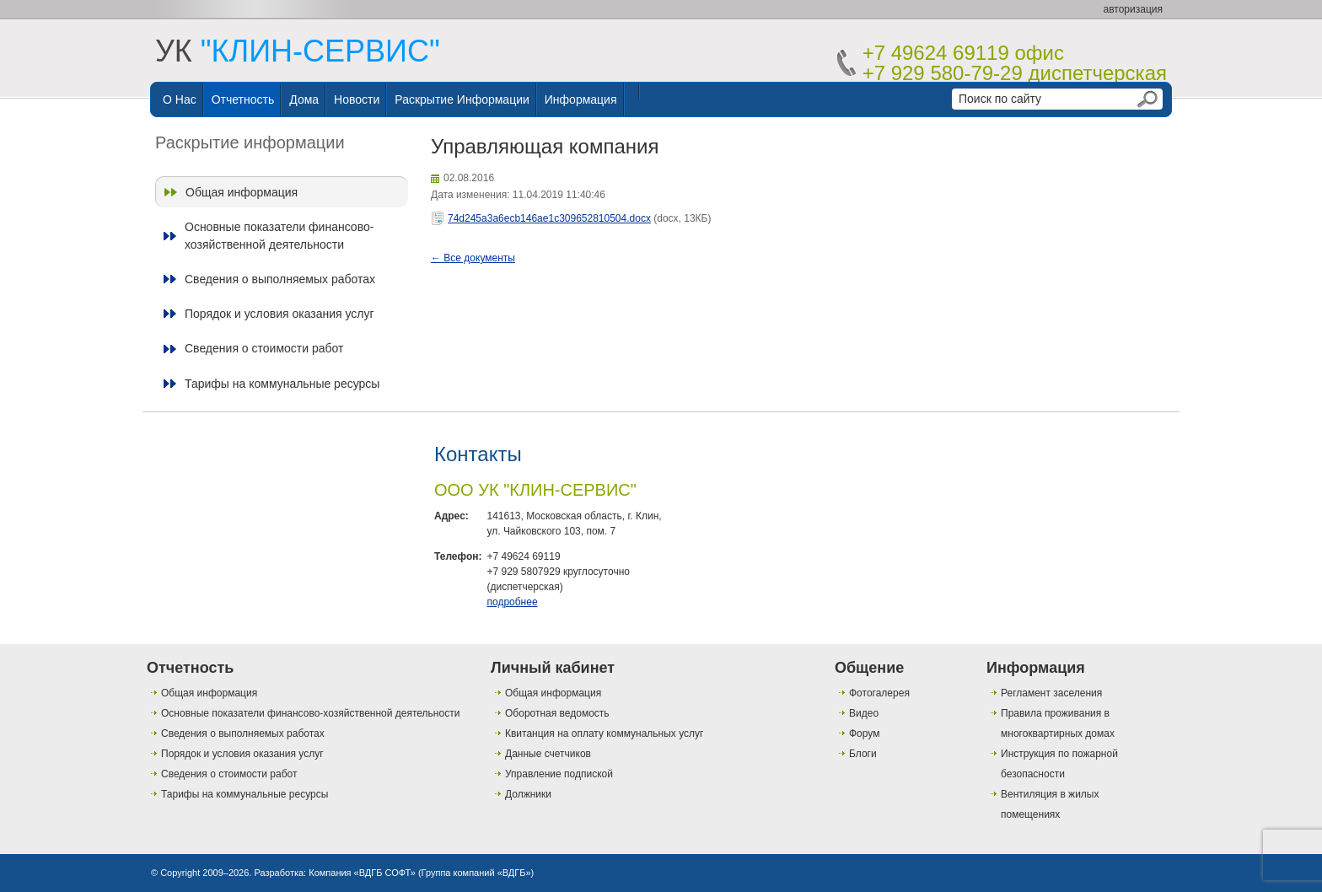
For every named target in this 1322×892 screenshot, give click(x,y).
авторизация (1133, 9)
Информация (581, 99)
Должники (528, 794)
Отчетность (243, 99)
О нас (179, 99)
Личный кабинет (553, 667)
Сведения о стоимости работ (264, 348)
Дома (304, 99)
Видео (864, 713)
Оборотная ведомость (557, 713)
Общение (869, 667)
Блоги (863, 754)
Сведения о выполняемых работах (280, 279)
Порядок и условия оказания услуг (279, 313)
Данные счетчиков (548, 754)
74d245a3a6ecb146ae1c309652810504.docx (549, 218)
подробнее (511, 602)
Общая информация (241, 192)
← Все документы (473, 258)
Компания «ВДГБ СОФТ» (362, 873)
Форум (864, 733)
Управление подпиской (559, 774)
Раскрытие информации (462, 99)
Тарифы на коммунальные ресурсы (282, 383)
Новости (356, 99)
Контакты (478, 454)
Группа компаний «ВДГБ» (476, 873)
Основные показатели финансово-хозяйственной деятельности (279, 235)
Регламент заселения (1051, 693)
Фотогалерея (879, 693)
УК (297, 51)
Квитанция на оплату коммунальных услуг (604, 733)
